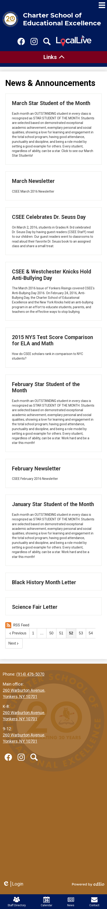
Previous (17, 633)
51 (61, 633)
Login (13, 884)
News (70, 901)
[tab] (53, 57)
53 (81, 633)
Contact (94, 901)
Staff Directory (17, 901)
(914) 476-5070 (30, 674)
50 (51, 633)
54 (91, 633)
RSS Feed (17, 625)
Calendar (46, 901)
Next (14, 643)
